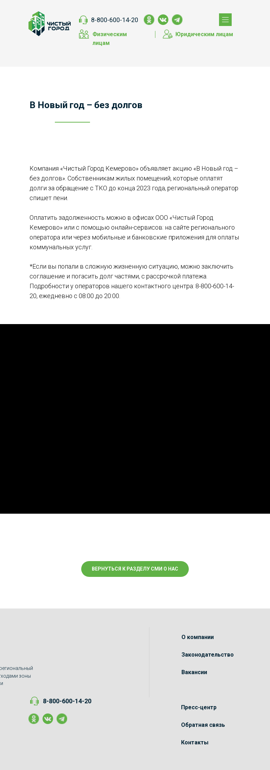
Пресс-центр (199, 707)
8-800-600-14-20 (114, 20)
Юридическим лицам (204, 34)
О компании (197, 637)
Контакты (194, 742)
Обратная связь (203, 725)
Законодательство (207, 654)
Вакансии (194, 672)
